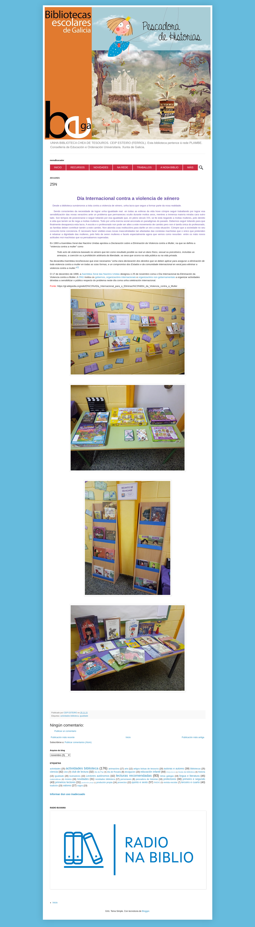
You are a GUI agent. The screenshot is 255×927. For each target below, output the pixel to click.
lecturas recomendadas (134, 775)
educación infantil (150, 771)
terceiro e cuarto (190, 782)
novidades (83, 779)
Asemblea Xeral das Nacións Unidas (101, 274)
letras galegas (167, 776)
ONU (81, 277)
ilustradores (74, 776)
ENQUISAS (170, 772)
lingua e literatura (189, 775)
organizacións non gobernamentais (156, 277)
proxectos (122, 782)
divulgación (130, 772)
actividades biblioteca (70, 716)
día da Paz (99, 772)
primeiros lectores (65, 782)
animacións (114, 768)
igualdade (84, 716)
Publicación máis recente (63, 737)
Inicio (128, 737)
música (68, 779)
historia (201, 772)
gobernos (100, 277)
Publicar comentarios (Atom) (78, 742)
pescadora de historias (147, 779)
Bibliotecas (195, 768)
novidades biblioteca (105, 779)
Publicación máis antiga (193, 737)
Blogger (145, 911)
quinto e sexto (140, 782)
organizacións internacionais (121, 277)
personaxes (126, 779)
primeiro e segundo (194, 779)
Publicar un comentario (65, 731)
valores (67, 785)
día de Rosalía (114, 772)
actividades (55, 768)
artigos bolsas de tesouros (146, 768)
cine (66, 772)
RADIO (157, 782)
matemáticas (55, 779)
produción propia (104, 782)
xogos (80, 785)
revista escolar (170, 782)
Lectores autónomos (97, 775)
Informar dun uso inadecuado (67, 794)
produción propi (87, 782)
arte (126, 768)
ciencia (54, 771)
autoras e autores (174, 768)
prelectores (169, 779)
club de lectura (80, 771)
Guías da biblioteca (186, 772)
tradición (54, 785)
